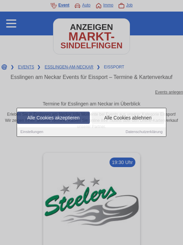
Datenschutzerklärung (144, 132)
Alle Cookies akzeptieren (53, 118)
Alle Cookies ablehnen (127, 118)
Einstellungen (31, 132)
